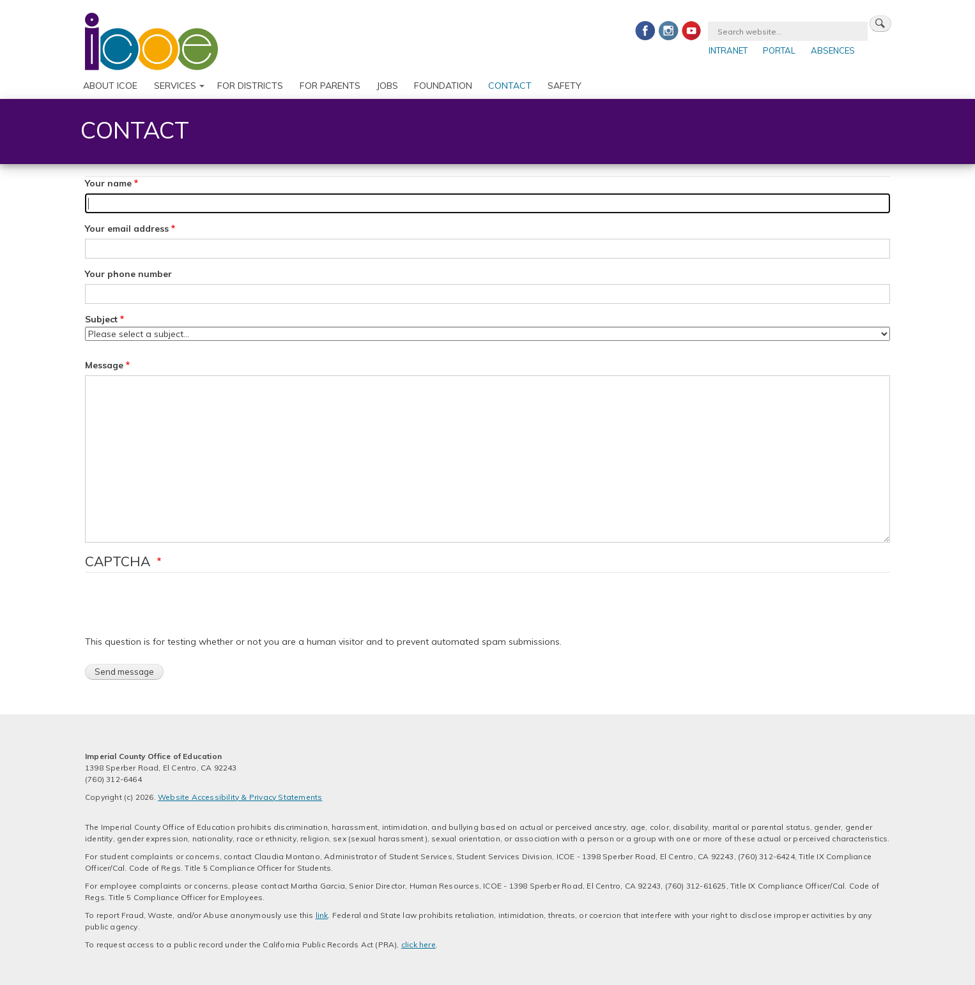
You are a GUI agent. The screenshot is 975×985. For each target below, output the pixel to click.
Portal (779, 50)
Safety (564, 85)
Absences (833, 50)
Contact (510, 85)
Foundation (443, 85)
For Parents (330, 85)
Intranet (728, 50)
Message (104, 365)
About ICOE (110, 85)
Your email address (127, 228)
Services (175, 85)
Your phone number (128, 274)
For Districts (250, 85)
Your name (108, 183)
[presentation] (182, 610)
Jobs (387, 85)
